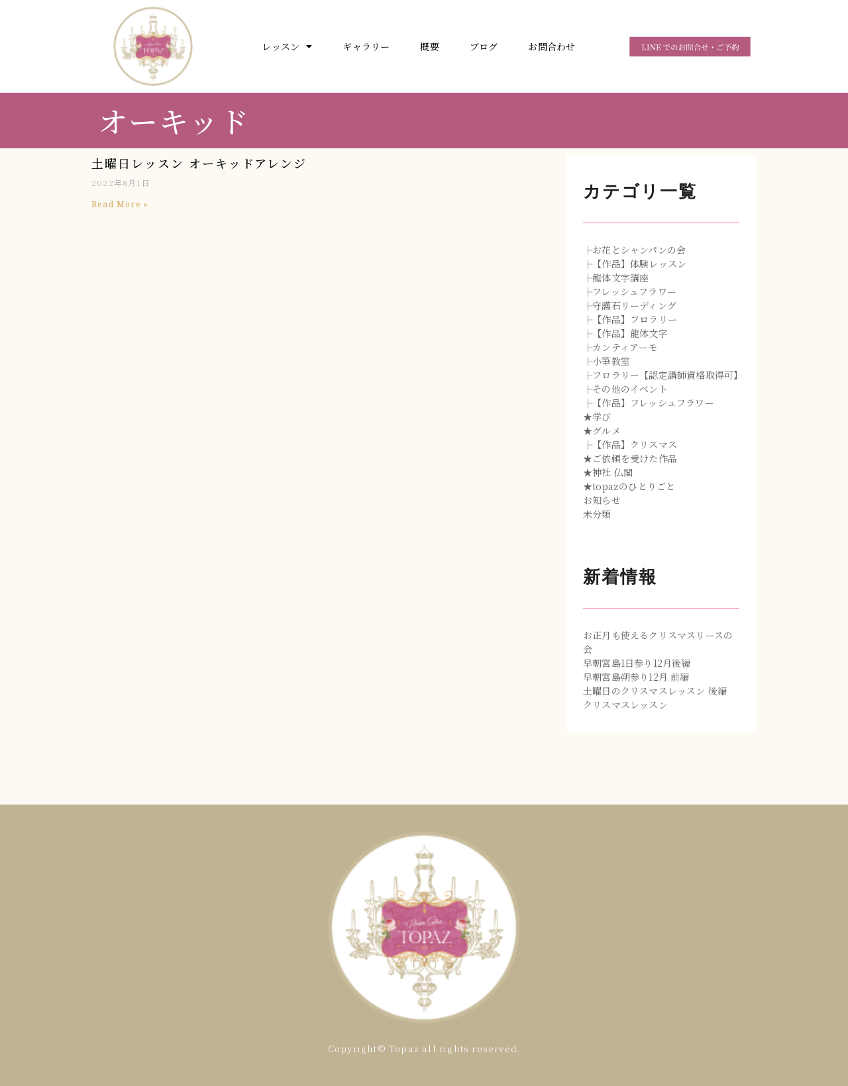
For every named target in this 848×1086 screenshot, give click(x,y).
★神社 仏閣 (608, 472)
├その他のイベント (625, 388)
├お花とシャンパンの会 (634, 249)
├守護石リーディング (629, 305)
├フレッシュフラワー (629, 291)
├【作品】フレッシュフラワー (648, 402)
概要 (429, 46)
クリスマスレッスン (625, 704)
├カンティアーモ (620, 347)
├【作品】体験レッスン (634, 263)
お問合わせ (551, 46)
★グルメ (602, 430)
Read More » (119, 204)
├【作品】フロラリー (630, 319)
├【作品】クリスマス (630, 444)
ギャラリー (366, 46)
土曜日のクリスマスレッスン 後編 (655, 690)
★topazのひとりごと (629, 486)
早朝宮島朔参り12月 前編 (636, 676)
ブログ (484, 46)
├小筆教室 (606, 361)
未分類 (597, 513)
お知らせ (602, 500)
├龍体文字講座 (616, 277)
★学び (597, 416)
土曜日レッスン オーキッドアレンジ (199, 163)
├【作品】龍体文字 (625, 333)
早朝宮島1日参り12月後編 (637, 662)
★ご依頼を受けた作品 (630, 458)
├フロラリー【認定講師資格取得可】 (663, 374)
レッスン (287, 46)
